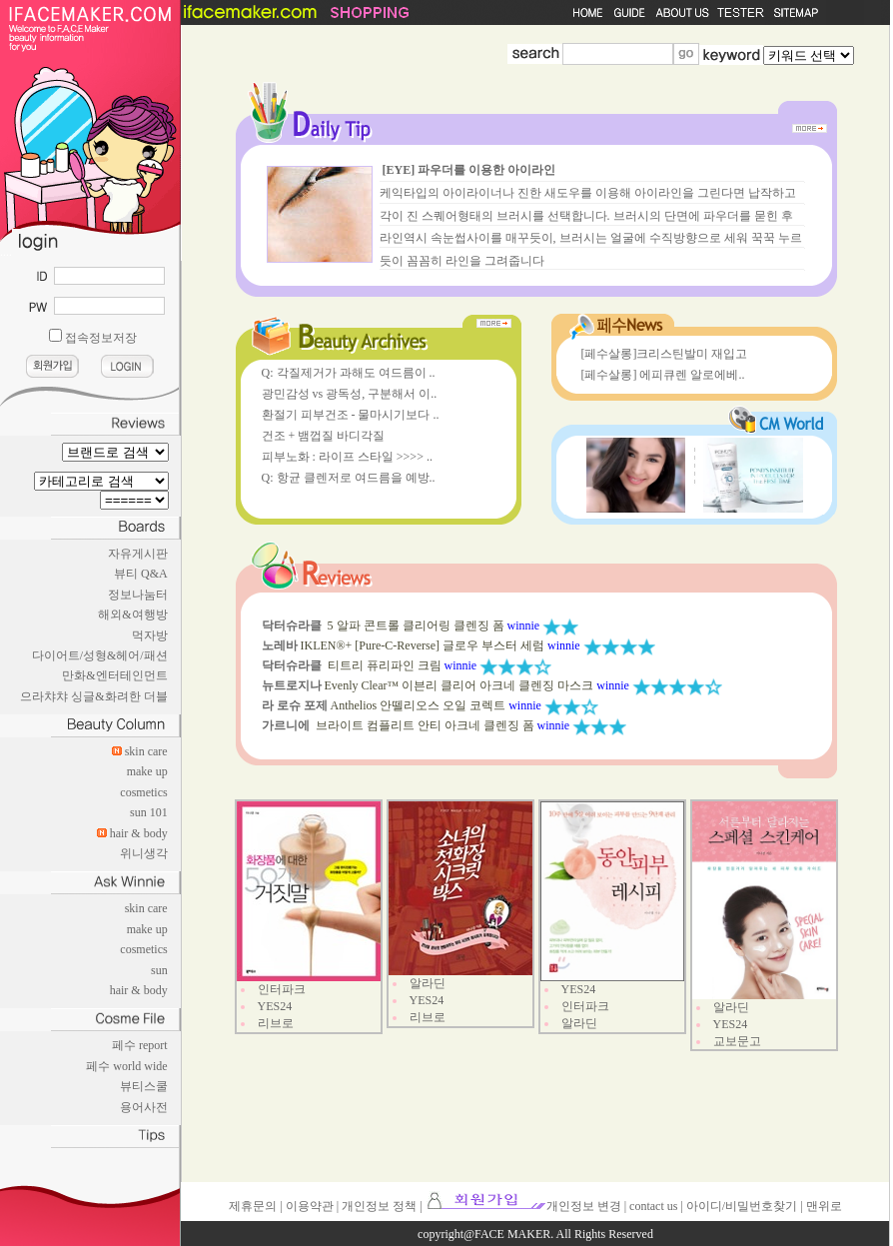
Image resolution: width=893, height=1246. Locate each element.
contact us (653, 1206)
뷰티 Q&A (141, 574)
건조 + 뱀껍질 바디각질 (324, 436)
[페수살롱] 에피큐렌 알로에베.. (663, 375)
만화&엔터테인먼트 (114, 675)
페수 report (140, 1045)
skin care (146, 751)
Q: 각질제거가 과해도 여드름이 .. (349, 373)
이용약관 (310, 1206)
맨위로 (824, 1206)
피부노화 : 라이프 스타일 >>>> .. (347, 457)
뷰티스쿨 (144, 1086)
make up (147, 771)
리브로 (276, 1023)
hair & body (139, 833)
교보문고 (737, 1041)
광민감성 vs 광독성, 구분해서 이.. (350, 394)
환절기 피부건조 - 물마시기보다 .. (351, 415)
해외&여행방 (132, 615)
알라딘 (428, 983)
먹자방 (150, 635)
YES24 (275, 1006)
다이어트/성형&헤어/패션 (100, 655)
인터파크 (282, 989)
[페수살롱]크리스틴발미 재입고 (664, 354)
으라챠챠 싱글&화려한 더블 (93, 696)
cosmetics (143, 792)
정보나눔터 (138, 595)
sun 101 (149, 812)
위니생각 (144, 853)
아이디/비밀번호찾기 (741, 1206)
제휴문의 (253, 1206)
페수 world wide (126, 1066)
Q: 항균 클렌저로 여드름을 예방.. (349, 478)
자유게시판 (138, 554)
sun (159, 970)
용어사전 (144, 1107)
